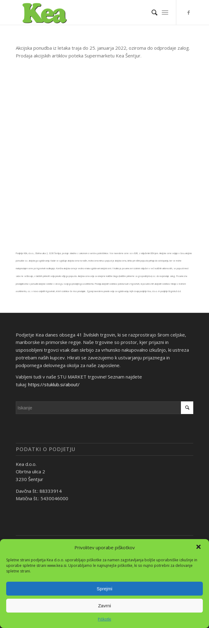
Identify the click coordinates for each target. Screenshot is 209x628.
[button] (199, 547)
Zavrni (104, 605)
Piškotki (104, 619)
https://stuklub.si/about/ (54, 384)
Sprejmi (104, 588)
